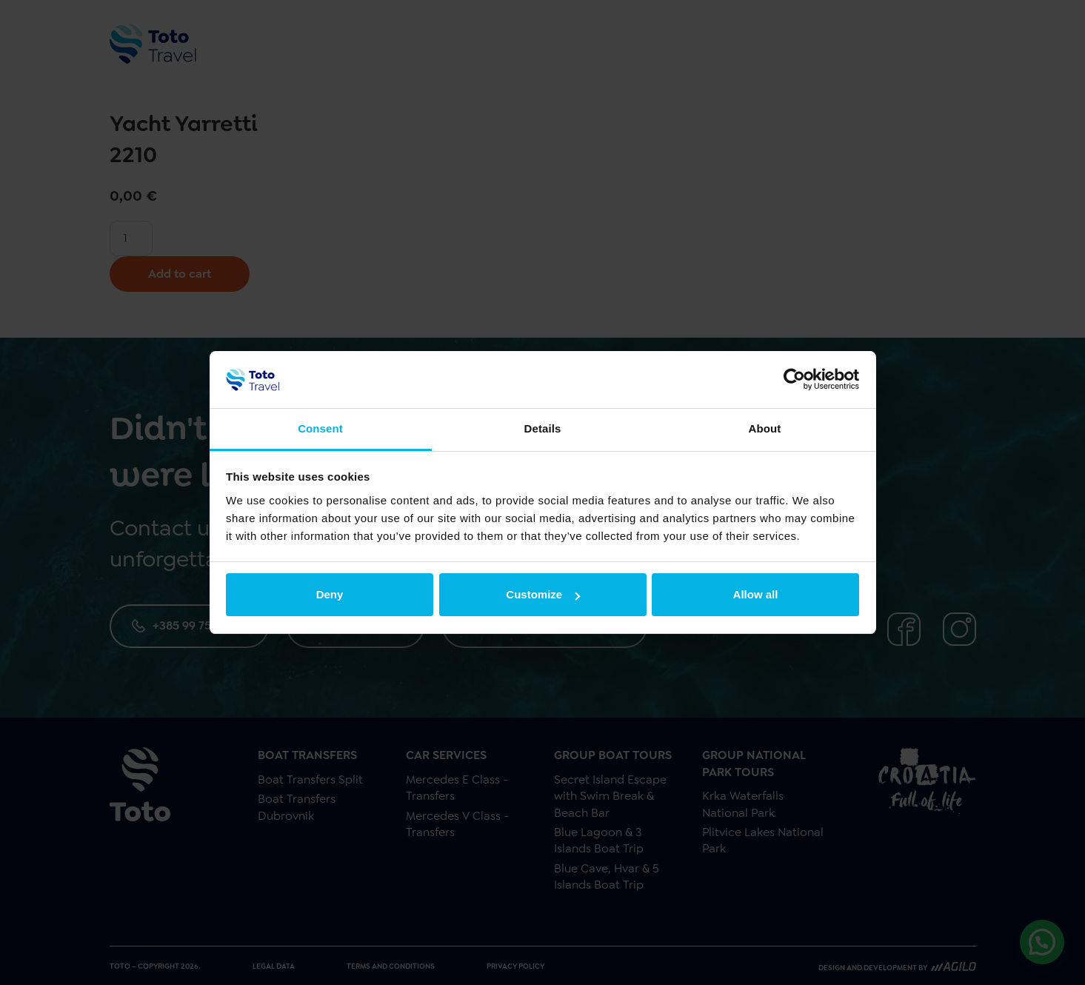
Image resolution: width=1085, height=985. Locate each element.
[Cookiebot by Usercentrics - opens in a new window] (794, 379)
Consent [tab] (320, 428)
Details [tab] (542, 428)
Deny (330, 594)
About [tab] (765, 428)
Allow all (755, 594)
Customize (543, 594)
